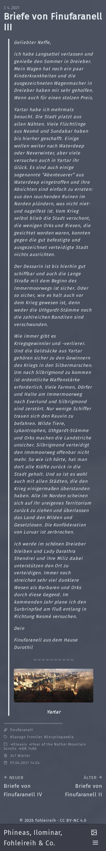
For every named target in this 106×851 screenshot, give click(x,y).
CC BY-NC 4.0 (73, 820)
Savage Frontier (27, 737)
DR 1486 (29, 748)
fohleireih (45, 820)
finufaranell (21, 730)
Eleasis (20, 744)
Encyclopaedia (60, 737)
